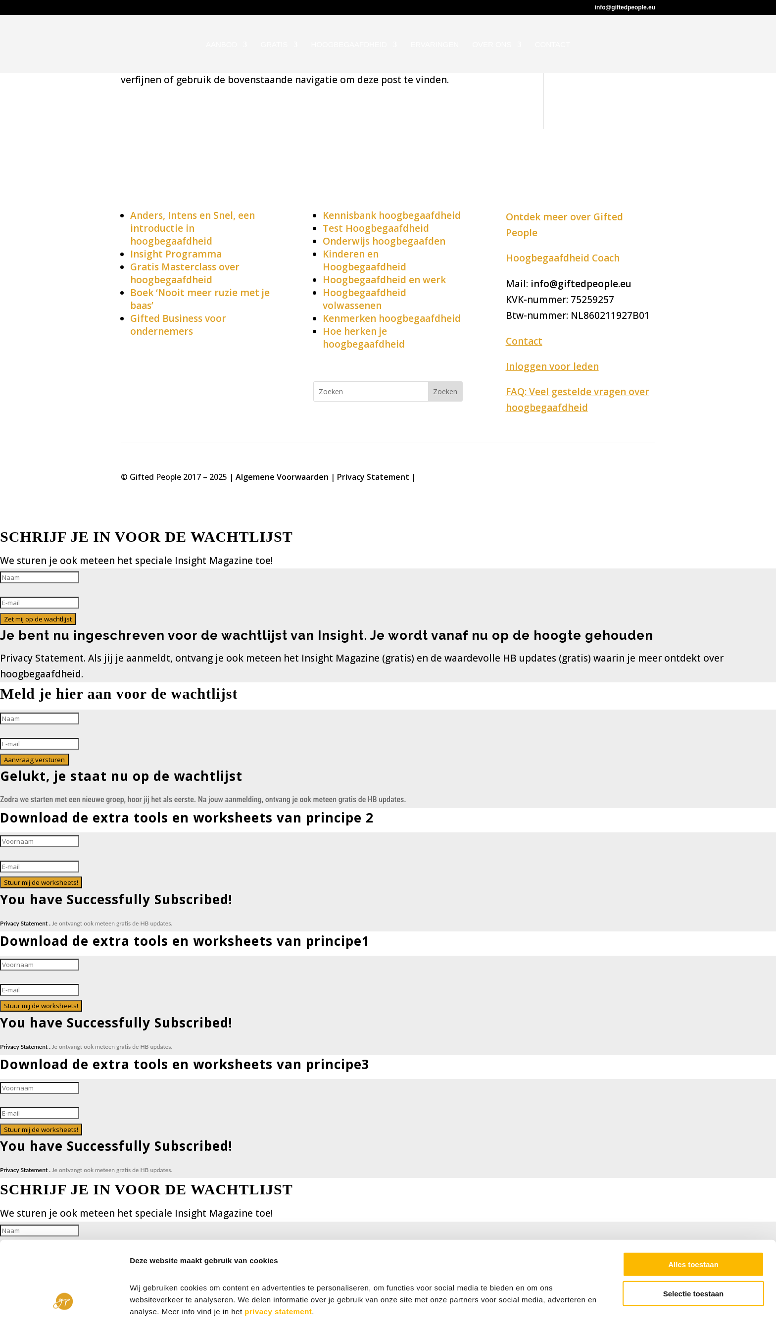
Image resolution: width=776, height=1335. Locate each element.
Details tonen (534, 1315)
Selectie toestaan (693, 1265)
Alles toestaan (693, 1236)
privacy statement (278, 1283)
